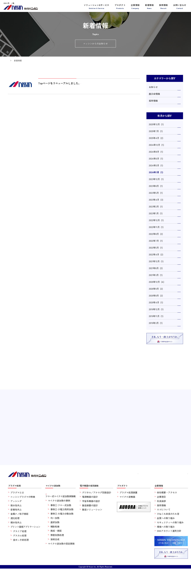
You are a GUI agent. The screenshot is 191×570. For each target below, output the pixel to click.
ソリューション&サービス (96, 6)
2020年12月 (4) (156, 281)
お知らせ (153, 87)
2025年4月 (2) (156, 138)
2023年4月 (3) (156, 199)
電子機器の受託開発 (91, 487)
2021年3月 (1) (156, 275)
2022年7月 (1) (156, 240)
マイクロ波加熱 (55, 487)
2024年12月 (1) (156, 144)
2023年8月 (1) (156, 186)
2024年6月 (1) (156, 158)
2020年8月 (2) (156, 295)
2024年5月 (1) (156, 165)
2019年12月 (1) (156, 309)
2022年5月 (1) (156, 247)
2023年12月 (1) (156, 179)
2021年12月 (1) (156, 261)
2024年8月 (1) (156, 151)
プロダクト (120, 6)
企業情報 (135, 6)
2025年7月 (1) (156, 131)
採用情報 (163, 6)
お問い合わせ (179, 6)
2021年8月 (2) (156, 268)
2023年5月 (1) (156, 192)
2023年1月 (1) (156, 213)
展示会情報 (154, 93)
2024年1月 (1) (156, 172)
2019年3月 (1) (156, 323)
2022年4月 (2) (156, 254)
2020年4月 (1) (156, 302)
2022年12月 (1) (156, 220)
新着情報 (149, 6)
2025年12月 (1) (156, 124)
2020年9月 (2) (156, 288)
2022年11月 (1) (156, 227)
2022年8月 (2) (156, 233)
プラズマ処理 (16, 487)
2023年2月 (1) (156, 206)
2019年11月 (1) (156, 316)
